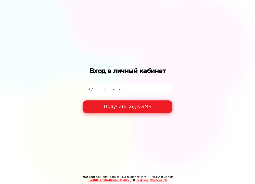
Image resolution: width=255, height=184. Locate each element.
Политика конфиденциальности (109, 180)
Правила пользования (151, 180)
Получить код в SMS (127, 107)
